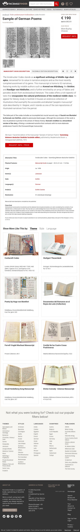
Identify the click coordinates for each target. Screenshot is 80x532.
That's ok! (76, 530)
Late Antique (21, 443)
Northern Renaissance (21, 446)
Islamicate (21, 441)
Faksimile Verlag (69, 436)
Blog (69, 514)
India (50, 441)
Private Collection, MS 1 (12, 354)
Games (4, 441)
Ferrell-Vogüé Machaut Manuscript (19, 345)
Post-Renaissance (23, 455)
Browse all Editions (24, 9)
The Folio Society (70, 469)
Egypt (51, 434)
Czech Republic (53, 431)
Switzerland (52, 453)
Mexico (51, 446)
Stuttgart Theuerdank (52, 258)
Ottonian (20, 452)
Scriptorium (68, 460)
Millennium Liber (70, 449)
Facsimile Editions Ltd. (70, 432)
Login (69, 520)
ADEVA (67, 427)
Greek (35, 441)
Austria (51, 427)
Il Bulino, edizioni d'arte (70, 443)
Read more (68, 530)
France (51, 436)
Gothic (37, 179)
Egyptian (36, 431)
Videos (49, 9)
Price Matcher (72, 500)
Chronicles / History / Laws (8, 438)
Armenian (21, 427)
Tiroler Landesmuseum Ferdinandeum (22, 15)
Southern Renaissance (21, 462)
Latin (35, 448)
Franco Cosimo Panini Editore (71, 439)
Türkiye (51, 455)
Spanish (36, 455)
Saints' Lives (6, 468)
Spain (51, 450)
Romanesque (22, 459)
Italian (35, 446)
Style (41, 228)
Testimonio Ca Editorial (69, 465)
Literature (38, 174)
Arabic (36, 427)
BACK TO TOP (71, 485)
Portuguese (37, 453)
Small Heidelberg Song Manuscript (19, 389)
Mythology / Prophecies (5, 456)
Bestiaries (5, 435)
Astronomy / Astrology (6, 432)
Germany (52, 439)
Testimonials (58, 9)
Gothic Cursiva (40, 189)
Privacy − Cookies (71, 526)
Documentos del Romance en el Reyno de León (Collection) (56, 303)
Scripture (5, 470)
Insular (20, 439)
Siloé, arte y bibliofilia (71, 462)
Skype (70, 510)
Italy (50, 443)
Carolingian (21, 431)
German (38, 184)
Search (70, 496)
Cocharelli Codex (12, 258)
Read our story (10, 510)
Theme (33, 228)
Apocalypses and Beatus (7, 427)
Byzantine (21, 429)
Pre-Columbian (22, 457)
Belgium (51, 429)
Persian (36, 450)
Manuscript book (40, 163)
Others (20, 450)
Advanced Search (9, 9)
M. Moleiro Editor (70, 446)
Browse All (71, 498)
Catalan (36, 429)
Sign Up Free (72, 518)
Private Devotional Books (7, 461)
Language (51, 228)
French (36, 436)
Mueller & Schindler (70, 451)
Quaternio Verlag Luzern (70, 456)
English (36, 434)
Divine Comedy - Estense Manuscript (58, 389)
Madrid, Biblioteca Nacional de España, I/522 (57, 354)
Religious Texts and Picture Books (8, 465)
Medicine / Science (7, 451)
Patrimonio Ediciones (71, 453)
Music (4, 453)
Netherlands (53, 448)
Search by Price (39, 9)
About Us (71, 506)
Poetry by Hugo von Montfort (17, 302)
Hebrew (36, 443)
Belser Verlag (69, 429)
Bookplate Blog (70, 9)
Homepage (71, 491)
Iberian (20, 436)
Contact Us (71, 508)
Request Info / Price (19, 145)
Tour (69, 504)
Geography (5, 444)
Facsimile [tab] (45, 71)
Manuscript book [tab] (17, 71)
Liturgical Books (7, 449)
